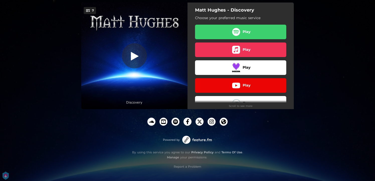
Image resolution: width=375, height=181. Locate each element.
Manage (173, 157)
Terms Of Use (231, 152)
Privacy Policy (202, 152)
